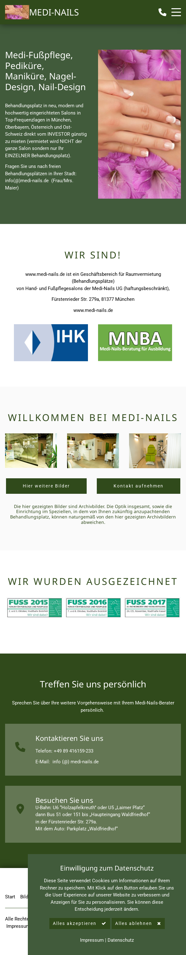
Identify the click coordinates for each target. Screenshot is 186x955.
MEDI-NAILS (54, 12)
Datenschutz (121, 940)
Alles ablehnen (133, 923)
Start (10, 897)
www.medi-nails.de (45, 274)
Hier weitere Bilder (46, 485)
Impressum (18, 926)
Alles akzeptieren (74, 923)
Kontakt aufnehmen (139, 485)
